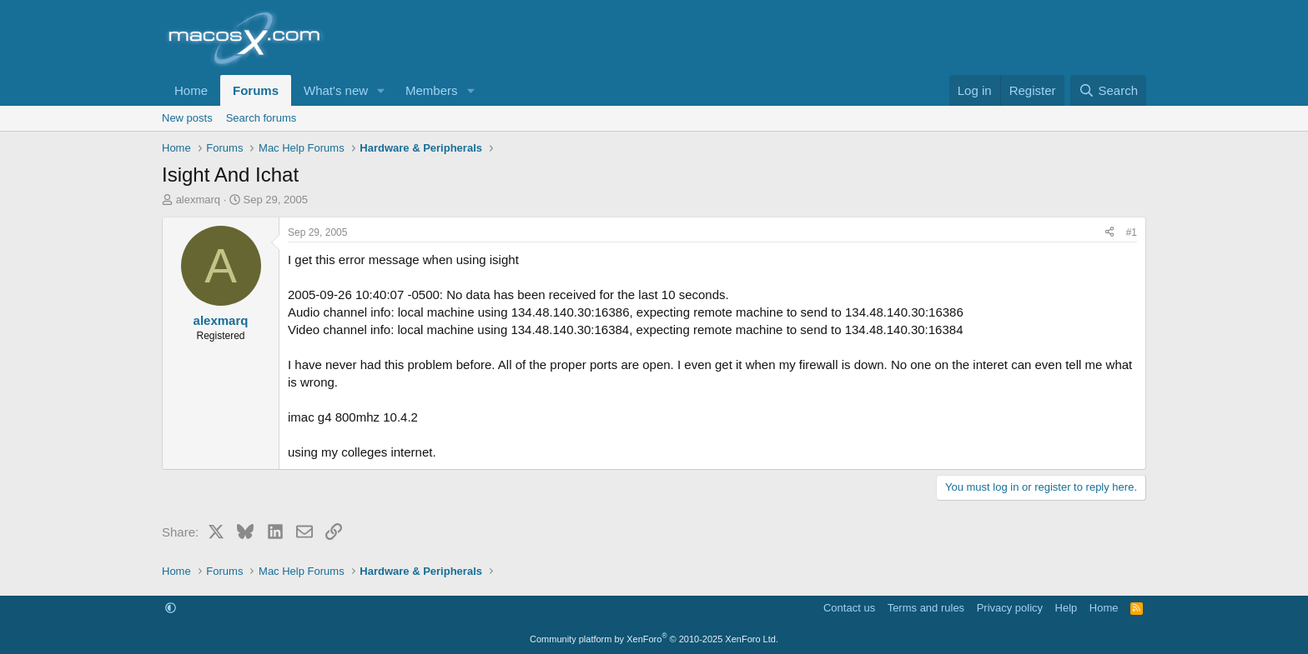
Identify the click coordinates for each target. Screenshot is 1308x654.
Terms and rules (926, 608)
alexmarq (198, 199)
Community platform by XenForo (654, 639)
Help (1066, 608)
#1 (1131, 232)
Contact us (849, 608)
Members (431, 90)
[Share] (1109, 232)
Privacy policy (1010, 608)
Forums (256, 90)
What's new (336, 90)
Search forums (261, 118)
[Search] (1108, 90)
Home (191, 90)
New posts (187, 118)
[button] (381, 90)
